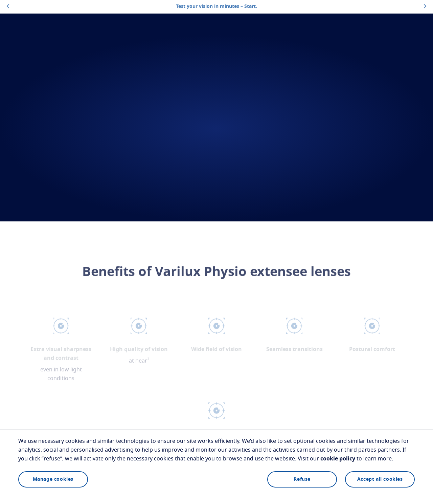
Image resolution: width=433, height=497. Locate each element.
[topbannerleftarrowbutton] (8, 7)
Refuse (302, 479)
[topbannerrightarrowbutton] (425, 7)
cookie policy (337, 458)
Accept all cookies (380, 479)
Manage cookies (53, 479)
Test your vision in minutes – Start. (216, 6)
